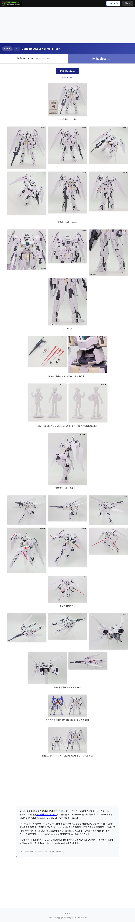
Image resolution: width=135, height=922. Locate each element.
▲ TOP (67, 913)
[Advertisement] (67, 25)
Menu (127, 3)
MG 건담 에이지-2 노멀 (46, 814)
